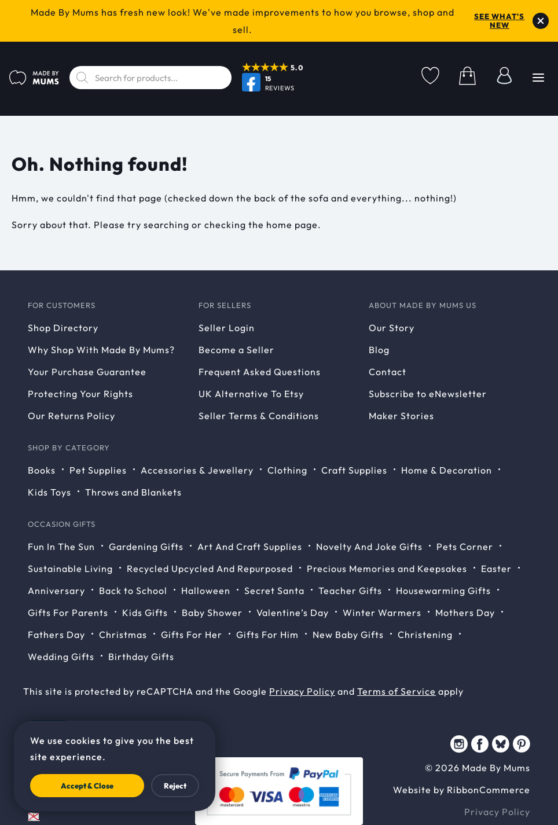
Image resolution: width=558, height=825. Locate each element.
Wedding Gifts (61, 656)
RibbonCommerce (488, 789)
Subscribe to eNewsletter (428, 393)
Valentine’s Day (292, 612)
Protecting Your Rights (80, 393)
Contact (387, 371)
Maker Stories (401, 415)
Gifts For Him (267, 634)
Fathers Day (56, 634)
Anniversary (56, 590)
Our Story (391, 327)
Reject (175, 785)
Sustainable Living (70, 568)
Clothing (287, 470)
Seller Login (227, 327)
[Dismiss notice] (541, 21)
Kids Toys (49, 492)
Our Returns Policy (71, 415)
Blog (379, 349)
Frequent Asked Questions (260, 371)
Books (42, 470)
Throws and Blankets (133, 492)
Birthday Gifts (141, 656)
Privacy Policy (302, 691)
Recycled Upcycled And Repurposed (210, 568)
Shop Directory (63, 327)
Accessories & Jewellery (197, 470)
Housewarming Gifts (443, 590)
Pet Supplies (98, 470)
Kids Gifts (145, 612)
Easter (496, 568)
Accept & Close (87, 785)
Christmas (123, 634)
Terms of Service (396, 691)
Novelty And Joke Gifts (369, 546)
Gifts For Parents (68, 612)
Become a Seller (236, 349)
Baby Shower (212, 612)
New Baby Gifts (348, 634)
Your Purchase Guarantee (87, 371)
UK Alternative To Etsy (251, 393)
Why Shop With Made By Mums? (101, 349)
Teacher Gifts (350, 590)
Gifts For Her (191, 634)
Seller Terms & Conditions (259, 415)
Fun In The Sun (61, 546)
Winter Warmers (382, 612)
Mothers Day (465, 612)
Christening (425, 634)
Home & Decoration (446, 470)
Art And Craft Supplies (249, 546)
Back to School (133, 590)
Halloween (205, 590)
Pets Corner (464, 546)
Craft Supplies (354, 470)
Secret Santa (274, 590)
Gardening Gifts (146, 546)
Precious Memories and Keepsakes (387, 568)
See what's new (499, 21)
